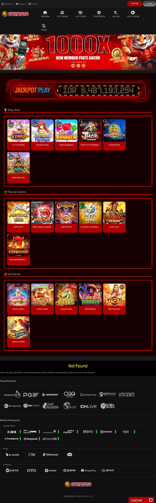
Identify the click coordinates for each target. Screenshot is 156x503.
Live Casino (80, 14)
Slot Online (62, 14)
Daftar (134, 3)
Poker (44, 27)
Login (149, 3)
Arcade (116, 14)
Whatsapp (7, 4)
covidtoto (72, 496)
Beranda (45, 14)
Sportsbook (99, 14)
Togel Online (133, 14)
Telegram (20, 4)
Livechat (33, 4)
